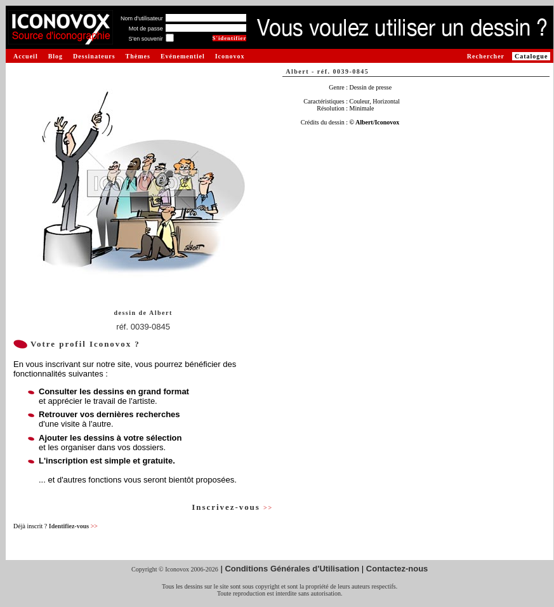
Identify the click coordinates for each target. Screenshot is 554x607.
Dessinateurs (94, 56)
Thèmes (138, 56)
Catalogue (531, 56)
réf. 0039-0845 (143, 326)
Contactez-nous (397, 568)
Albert (161, 312)
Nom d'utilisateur (142, 18)
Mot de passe (146, 28)
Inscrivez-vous (232, 507)
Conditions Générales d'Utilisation (292, 568)
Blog (55, 56)
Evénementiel (183, 56)
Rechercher (486, 56)
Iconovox (230, 56)
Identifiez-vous (73, 526)
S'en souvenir (145, 39)
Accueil (25, 56)
